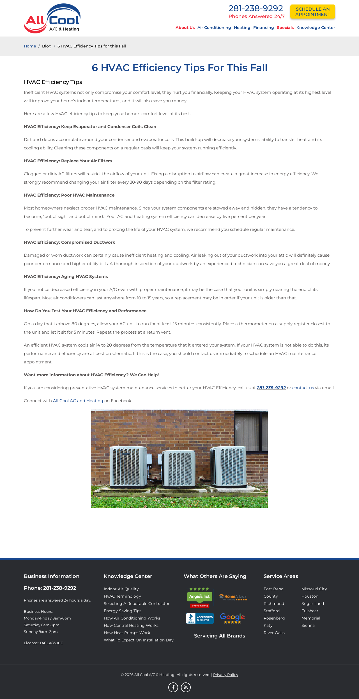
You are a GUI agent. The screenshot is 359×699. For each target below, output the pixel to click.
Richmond (274, 603)
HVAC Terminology (122, 596)
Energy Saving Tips (122, 610)
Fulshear (310, 610)
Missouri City (314, 588)
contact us (303, 387)
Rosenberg (274, 618)
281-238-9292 (256, 8)
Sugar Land (313, 603)
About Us (185, 27)
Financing (263, 27)
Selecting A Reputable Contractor (137, 603)
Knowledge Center (315, 27)
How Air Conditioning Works (132, 618)
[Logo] (52, 18)
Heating (242, 27)
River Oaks (274, 632)
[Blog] (186, 687)
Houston (310, 596)
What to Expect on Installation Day (139, 640)
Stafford (272, 610)
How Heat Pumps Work (127, 632)
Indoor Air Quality (121, 588)
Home (30, 46)
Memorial (311, 618)
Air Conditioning (214, 27)
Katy (268, 625)
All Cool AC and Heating (78, 400)
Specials (285, 27)
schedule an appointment (312, 11)
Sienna (308, 625)
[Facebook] (173, 687)
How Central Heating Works (131, 625)
